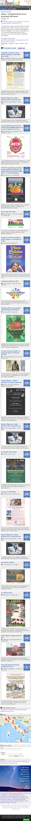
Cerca (29, 3)
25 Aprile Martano (6, 593)
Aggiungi (21, 48)
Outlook (22, 43)
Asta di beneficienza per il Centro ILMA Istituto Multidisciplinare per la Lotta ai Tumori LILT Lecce (12, 127)
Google (16, 43)
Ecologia (27, 6)
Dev (4, 760)
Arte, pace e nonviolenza (8, 492)
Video (9, 9)
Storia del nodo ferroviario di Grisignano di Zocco (10, 665)
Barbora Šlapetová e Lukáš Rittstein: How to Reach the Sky (11, 98)
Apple (26, 43)
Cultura (6, 6)
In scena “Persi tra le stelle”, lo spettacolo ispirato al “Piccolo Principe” (10, 352)
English (13, 9)
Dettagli (28, 817)
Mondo (11, 6)
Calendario (3, 9)
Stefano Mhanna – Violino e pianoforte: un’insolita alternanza (11, 381)
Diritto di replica (17, 807)
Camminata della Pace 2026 (9, 281)
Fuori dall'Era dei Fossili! (9, 452)
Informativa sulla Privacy (23, 806)
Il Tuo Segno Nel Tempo (8, 211)
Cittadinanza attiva (19, 6)
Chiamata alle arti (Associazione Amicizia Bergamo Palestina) (11, 309)
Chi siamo (28, 1)
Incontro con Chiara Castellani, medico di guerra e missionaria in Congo (11, 239)
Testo (2, 747)
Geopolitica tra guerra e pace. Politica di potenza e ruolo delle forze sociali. (10, 54)
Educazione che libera (7, 562)
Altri (2, 45)
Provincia (3, 752)
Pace (1, 6)
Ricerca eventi (6, 745)
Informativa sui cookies (7, 807)
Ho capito (26, 819)
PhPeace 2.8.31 (12, 806)
